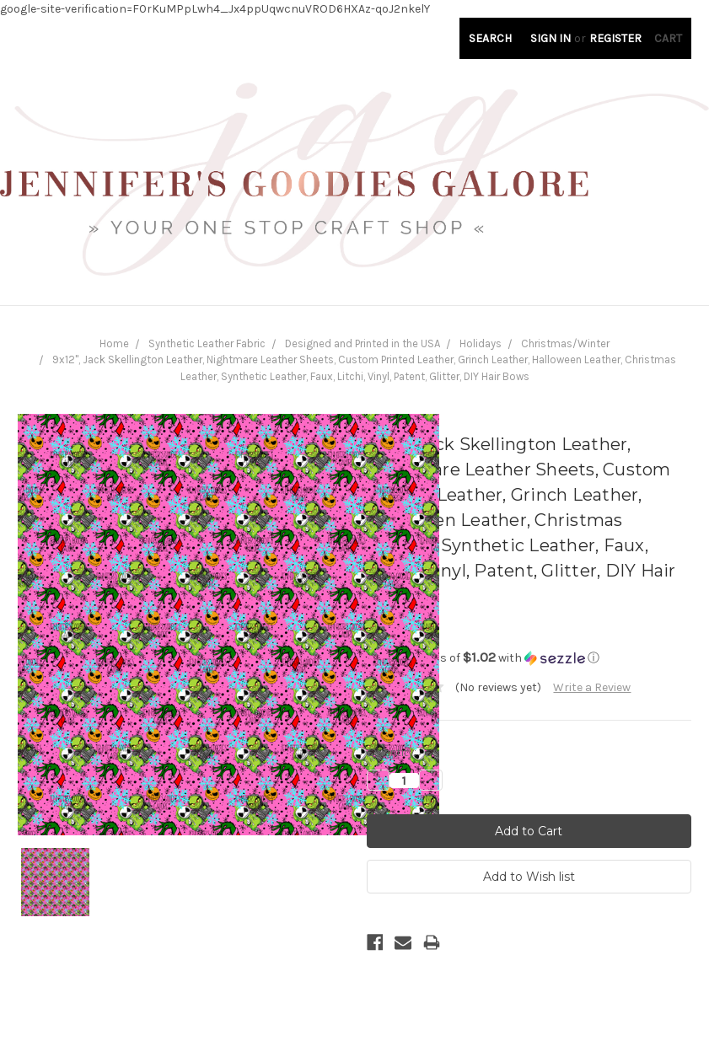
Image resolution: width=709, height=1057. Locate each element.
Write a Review (592, 687)
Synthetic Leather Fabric (207, 343)
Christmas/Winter (565, 343)
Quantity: (391, 752)
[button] (529, 658)
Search (490, 38)
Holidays (480, 343)
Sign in (550, 38)
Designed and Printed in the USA (362, 343)
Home (114, 343)
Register (615, 38)
